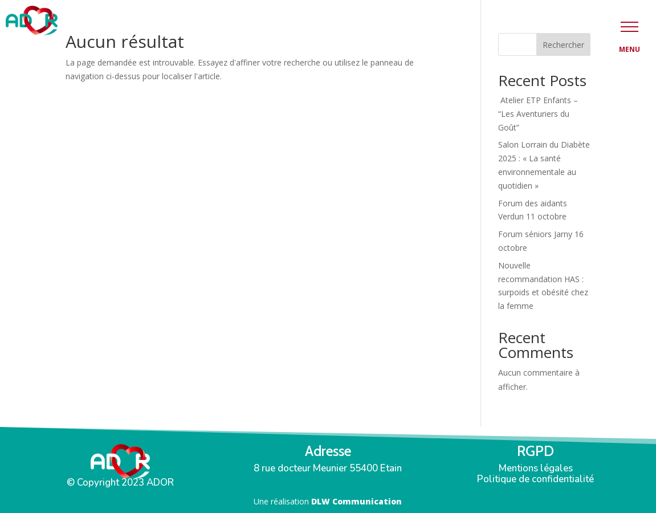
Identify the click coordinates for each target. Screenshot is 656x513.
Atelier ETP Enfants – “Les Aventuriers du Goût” (538, 114)
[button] (629, 26)
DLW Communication (356, 501)
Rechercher (563, 44)
